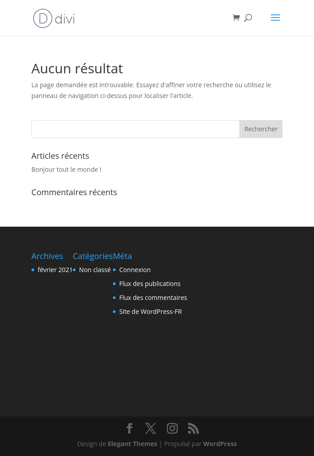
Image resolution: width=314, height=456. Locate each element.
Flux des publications (150, 283)
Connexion (135, 269)
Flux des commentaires (153, 297)
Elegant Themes (132, 443)
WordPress (220, 443)
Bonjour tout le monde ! (66, 169)
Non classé (95, 269)
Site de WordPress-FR (150, 311)
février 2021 (55, 269)
